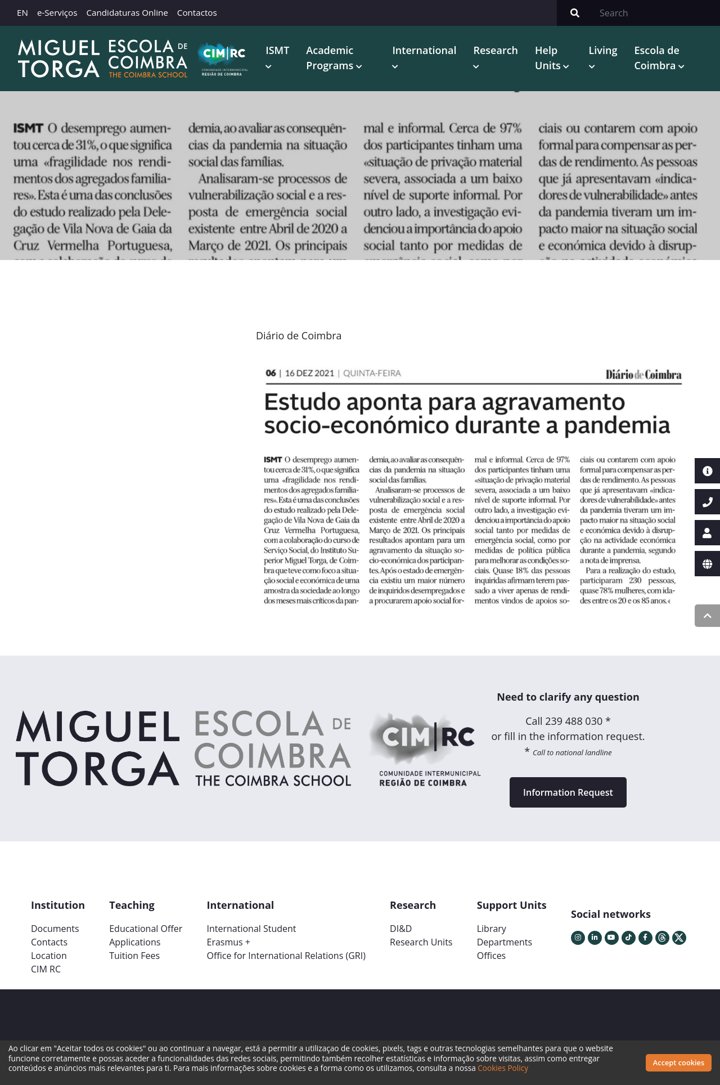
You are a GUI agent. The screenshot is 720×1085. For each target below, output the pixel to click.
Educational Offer (145, 928)
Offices (491, 955)
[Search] (656, 13)
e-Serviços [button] (57, 12)
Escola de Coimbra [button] (656, 57)
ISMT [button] (277, 50)
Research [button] (495, 50)
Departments (504, 942)
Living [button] (603, 50)
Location (49, 955)
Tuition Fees (134, 955)
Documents (55, 928)
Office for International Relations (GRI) (285, 955)
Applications (134, 942)
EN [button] (22, 12)
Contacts (49, 942)
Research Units (421, 942)
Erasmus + (228, 942)
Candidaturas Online (127, 12)
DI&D (401, 928)
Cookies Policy (503, 1067)
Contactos (197, 12)
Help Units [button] (549, 57)
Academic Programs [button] (331, 57)
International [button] (424, 50)
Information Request (568, 792)
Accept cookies (678, 1062)
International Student (251, 928)
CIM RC (46, 969)
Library (491, 928)
